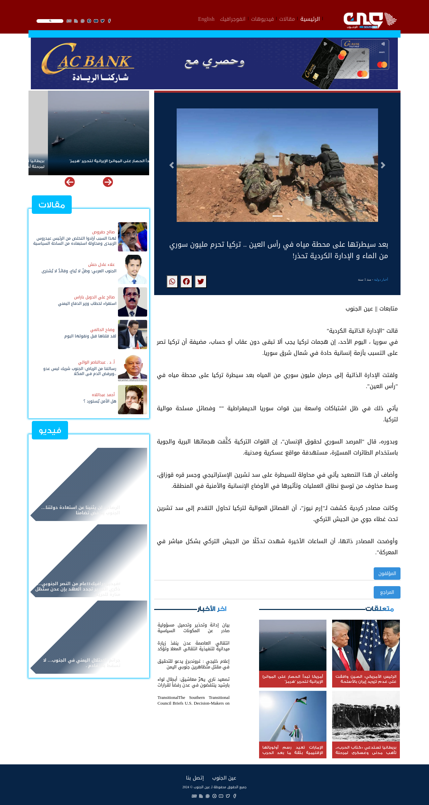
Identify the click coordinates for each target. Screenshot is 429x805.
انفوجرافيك (233, 18)
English (206, 18)
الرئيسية (310, 18)
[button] (172, 165)
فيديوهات (262, 18)
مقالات (287, 18)
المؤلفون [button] (387, 573)
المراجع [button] (387, 592)
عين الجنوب (224, 778)
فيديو (50, 430)
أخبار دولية (381, 279)
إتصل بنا (195, 778)
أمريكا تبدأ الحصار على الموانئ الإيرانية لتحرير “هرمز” (98, 161)
